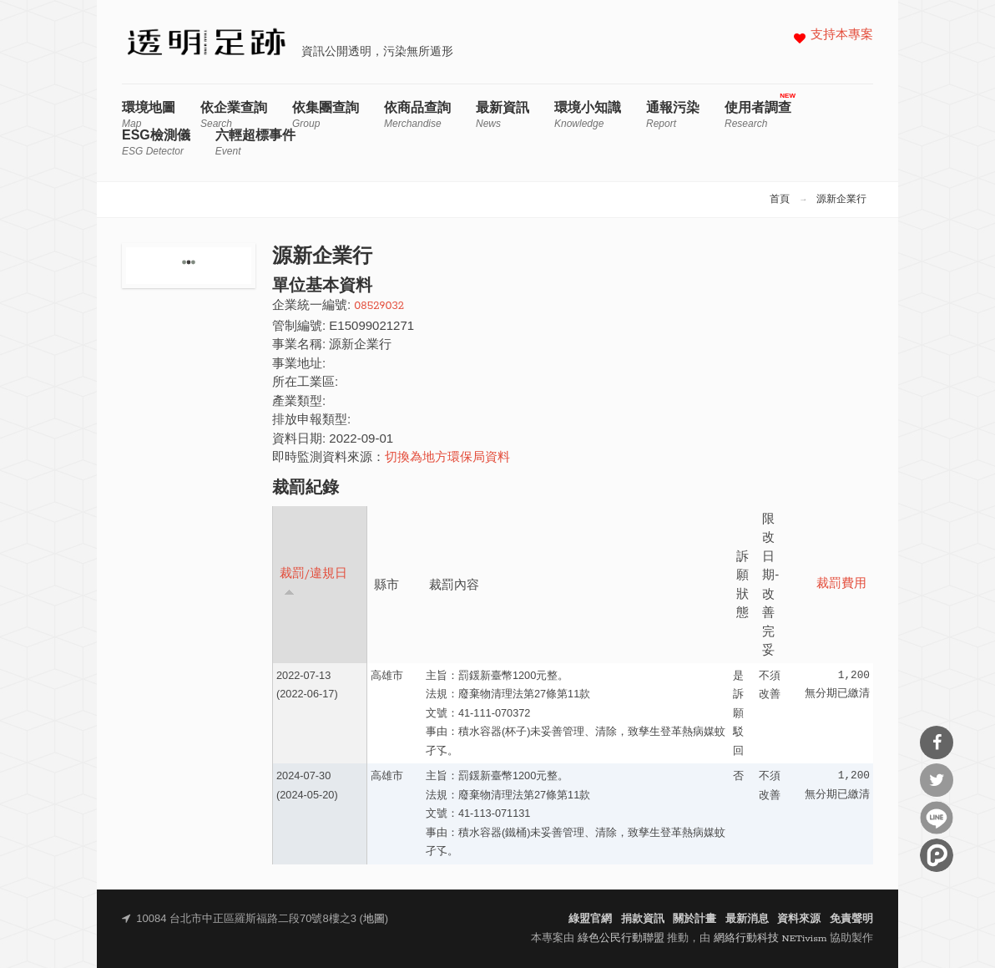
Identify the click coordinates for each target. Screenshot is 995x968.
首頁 (780, 199)
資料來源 (799, 919)
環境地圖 (148, 115)
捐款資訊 (642, 919)
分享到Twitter (936, 780)
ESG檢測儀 (156, 142)
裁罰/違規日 (313, 581)
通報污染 (673, 115)
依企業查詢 (233, 115)
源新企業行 (841, 199)
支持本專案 (842, 35)
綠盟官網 (590, 919)
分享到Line (936, 817)
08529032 (379, 306)
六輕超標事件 (255, 142)
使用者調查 (758, 115)
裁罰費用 (841, 584)
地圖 (374, 919)
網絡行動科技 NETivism (770, 938)
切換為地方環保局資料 (447, 458)
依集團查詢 (325, 115)
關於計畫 (694, 919)
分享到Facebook (936, 742)
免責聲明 (851, 919)
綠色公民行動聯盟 (621, 938)
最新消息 (747, 919)
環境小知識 (587, 115)
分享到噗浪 (936, 855)
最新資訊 (502, 115)
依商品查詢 (417, 115)
